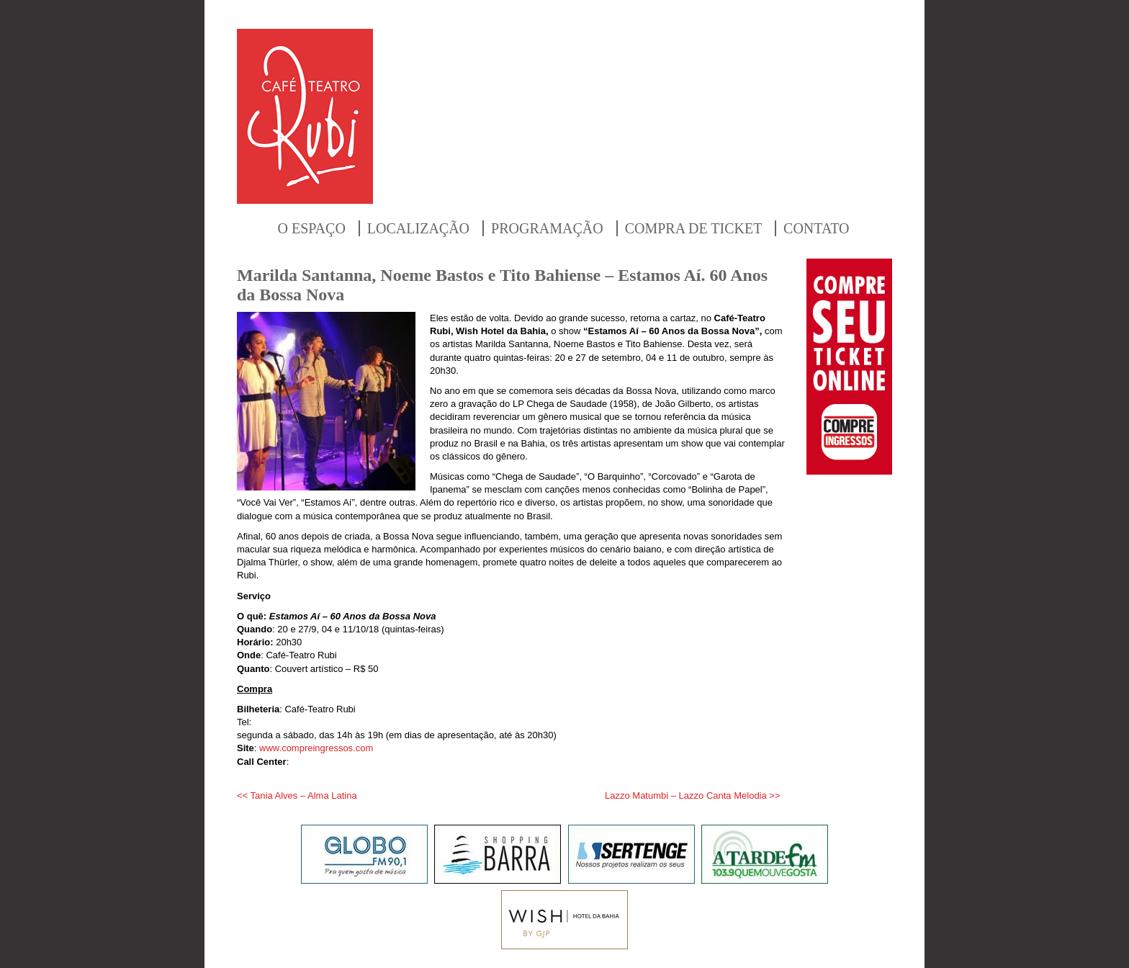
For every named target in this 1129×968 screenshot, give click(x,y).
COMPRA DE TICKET (693, 228)
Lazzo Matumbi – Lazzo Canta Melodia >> (693, 795)
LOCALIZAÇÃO (418, 228)
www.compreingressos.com (316, 748)
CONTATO (816, 228)
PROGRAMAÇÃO (547, 228)
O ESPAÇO (312, 228)
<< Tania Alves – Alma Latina (297, 795)
